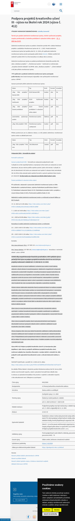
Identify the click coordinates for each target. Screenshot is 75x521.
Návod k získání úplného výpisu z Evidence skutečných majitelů (29, 461)
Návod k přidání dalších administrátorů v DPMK (25, 456)
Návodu (45, 54)
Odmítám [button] (57, 510)
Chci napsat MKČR (20, 500)
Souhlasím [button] (47, 510)
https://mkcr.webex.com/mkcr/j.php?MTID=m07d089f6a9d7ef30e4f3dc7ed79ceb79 (36, 365)
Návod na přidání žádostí (18, 458)
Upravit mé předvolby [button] (50, 514)
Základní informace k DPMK (19, 464)
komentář (46, 31)
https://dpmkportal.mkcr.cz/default (53, 447)
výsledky (40, 31)
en (49, 4)
